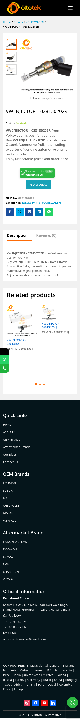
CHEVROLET (11, 505)
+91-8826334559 (14, 622)
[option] (22, 340)
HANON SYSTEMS (15, 542)
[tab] (19, 237)
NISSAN (8, 513)
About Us (9, 432)
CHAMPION (11, 572)
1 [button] (36, 384)
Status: (10, 123)
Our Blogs (10, 454)
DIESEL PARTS (31, 203)
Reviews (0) (46, 235)
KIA (5, 498)
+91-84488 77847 (14, 627)
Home (7, 424)
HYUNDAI (9, 483)
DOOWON (10, 549)
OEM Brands (11, 439)
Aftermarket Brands (16, 447)
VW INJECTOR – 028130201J (51, 342)
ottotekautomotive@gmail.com (24, 639)
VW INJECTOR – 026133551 (16, 342)
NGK (6, 564)
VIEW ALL (9, 520)
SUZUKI (8, 490)
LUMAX (8, 557)
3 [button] (44, 384)
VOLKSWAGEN (51, 203)
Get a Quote (38, 184)
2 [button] (40, 384)
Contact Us (10, 462)
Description (17, 235)
